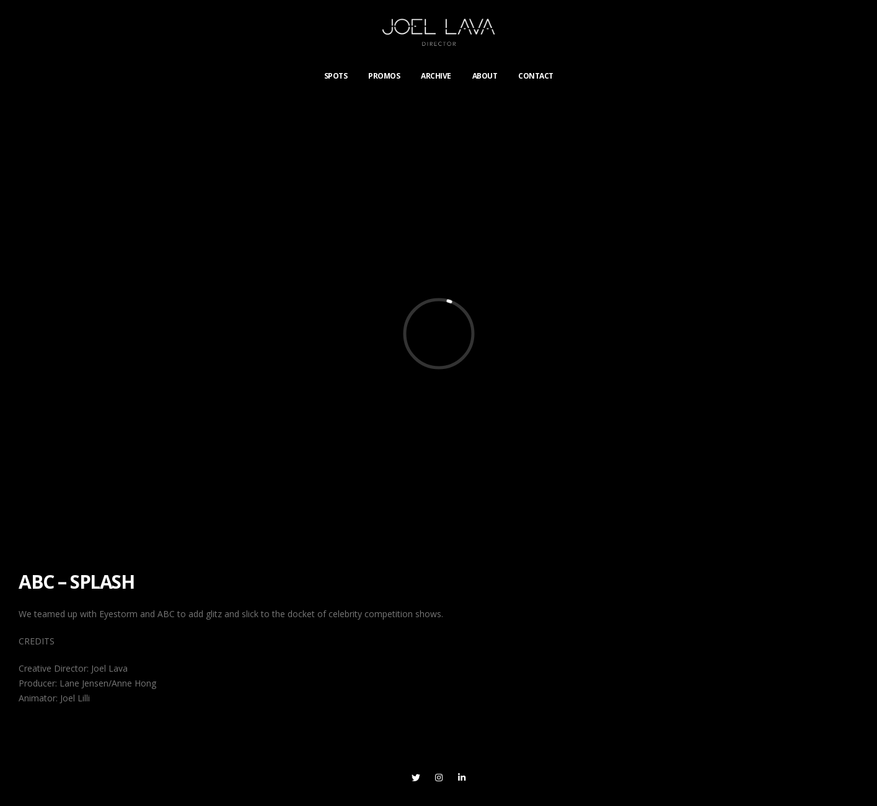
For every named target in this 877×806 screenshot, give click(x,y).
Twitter (416, 777)
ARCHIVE (436, 76)
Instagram (439, 777)
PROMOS (384, 76)
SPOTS (336, 76)
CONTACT (535, 76)
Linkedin (461, 777)
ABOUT (485, 76)
